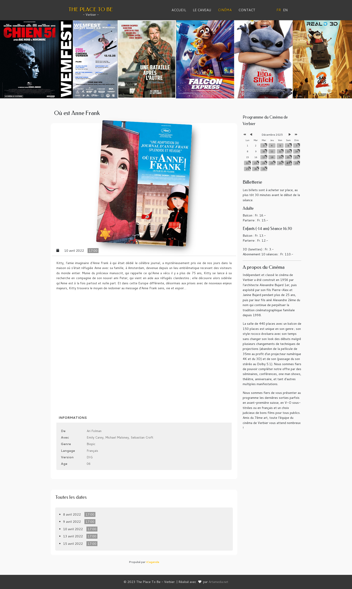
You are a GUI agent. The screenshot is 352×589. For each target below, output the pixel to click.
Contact (246, 10)
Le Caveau (202, 10)
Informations (73, 417)
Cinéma (225, 10)
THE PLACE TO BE (90, 9)
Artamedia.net (218, 582)
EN (285, 10)
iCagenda (152, 562)
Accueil (179, 10)
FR (279, 10)
